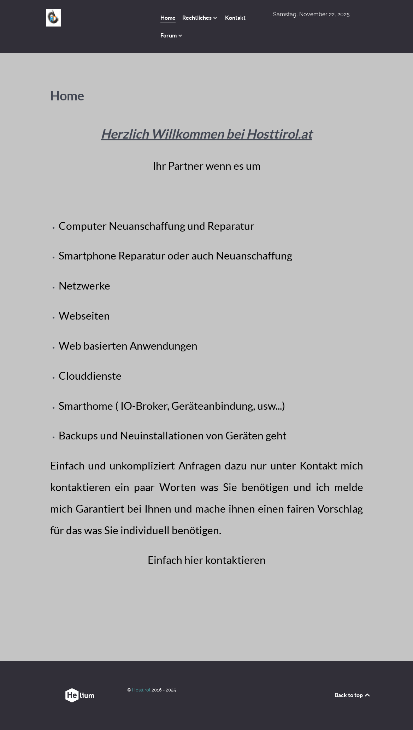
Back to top (353, 695)
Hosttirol (142, 690)
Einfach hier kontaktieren (207, 560)
